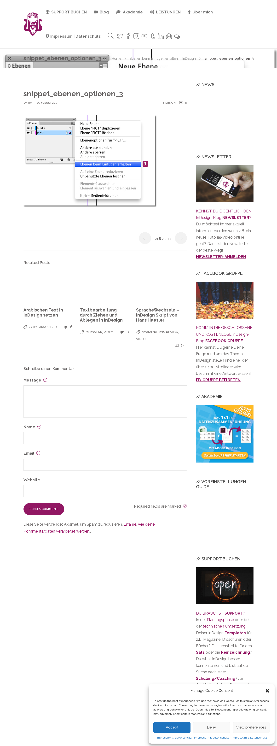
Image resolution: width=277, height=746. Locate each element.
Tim (30, 102)
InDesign (169, 102)
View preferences (251, 727)
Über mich (202, 12)
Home (116, 58)
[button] (267, 690)
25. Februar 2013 (47, 102)
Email (31, 453)
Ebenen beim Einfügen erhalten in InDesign (162, 58)
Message (35, 380)
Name (32, 427)
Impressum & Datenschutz (174, 737)
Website (31, 480)
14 (180, 345)
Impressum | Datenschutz (75, 36)
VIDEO (52, 327)
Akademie (133, 12)
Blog (104, 12)
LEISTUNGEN (168, 12)
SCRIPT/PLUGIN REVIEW (160, 332)
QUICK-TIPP (37, 327)
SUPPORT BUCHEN (69, 12)
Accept (172, 727)
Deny (211, 727)
